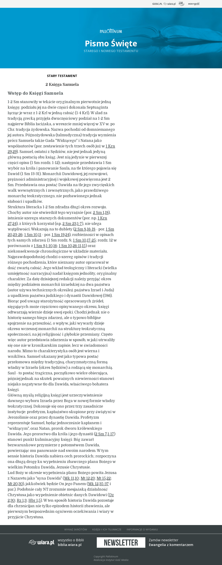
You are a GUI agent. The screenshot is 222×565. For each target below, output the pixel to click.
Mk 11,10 (71, 478)
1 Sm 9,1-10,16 (45, 246)
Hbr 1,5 (34, 500)
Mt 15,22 (104, 478)
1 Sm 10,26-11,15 (72, 246)
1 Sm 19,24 (60, 235)
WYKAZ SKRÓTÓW (75, 529)
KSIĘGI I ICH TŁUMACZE (106, 529)
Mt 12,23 (88, 478)
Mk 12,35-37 (98, 484)
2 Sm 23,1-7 (72, 224)
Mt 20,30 (15, 484)
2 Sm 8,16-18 (84, 229)
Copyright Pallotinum (106, 556)
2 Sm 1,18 (100, 213)
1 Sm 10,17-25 (84, 240)
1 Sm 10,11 (32, 235)
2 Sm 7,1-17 (104, 434)
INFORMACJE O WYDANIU (142, 529)
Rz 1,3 (22, 500)
